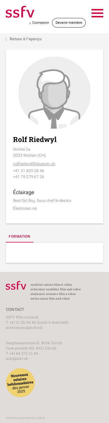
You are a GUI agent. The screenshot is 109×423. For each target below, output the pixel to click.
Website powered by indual (25, 418)
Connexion (39, 23)
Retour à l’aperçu (24, 39)
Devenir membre (69, 23)
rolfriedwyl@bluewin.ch (34, 163)
